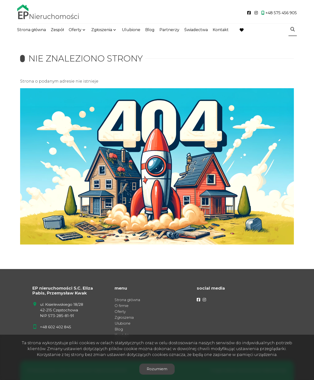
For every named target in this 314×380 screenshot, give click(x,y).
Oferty (75, 30)
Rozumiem (157, 369)
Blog (150, 30)
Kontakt (221, 30)
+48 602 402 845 (55, 327)
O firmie (122, 306)
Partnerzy (169, 30)
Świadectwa (196, 30)
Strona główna (31, 30)
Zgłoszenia (101, 30)
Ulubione (131, 30)
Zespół (57, 30)
